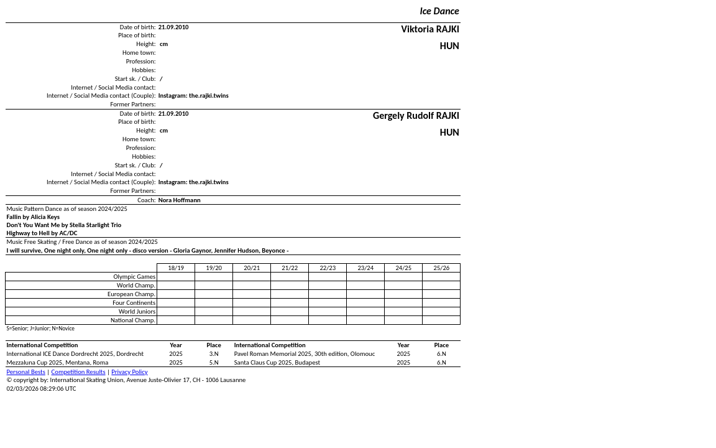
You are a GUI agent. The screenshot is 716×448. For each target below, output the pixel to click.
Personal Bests (26, 372)
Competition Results (79, 372)
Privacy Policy (129, 372)
